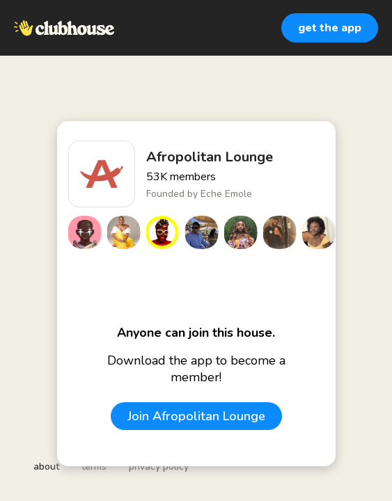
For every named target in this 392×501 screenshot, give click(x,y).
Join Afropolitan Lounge (196, 416)
